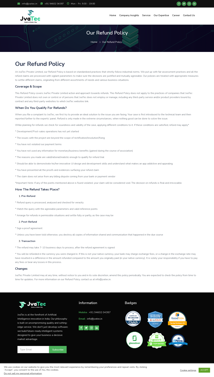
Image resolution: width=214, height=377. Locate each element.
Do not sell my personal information (23, 373)
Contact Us (189, 15)
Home (113, 15)
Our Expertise (161, 15)
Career (176, 15)
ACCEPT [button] (204, 370)
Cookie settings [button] (188, 370)
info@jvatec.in (27, 3)
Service (146, 15)
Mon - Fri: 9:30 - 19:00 (81, 3)
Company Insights (129, 15)
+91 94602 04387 (52, 3)
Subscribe (57, 349)
